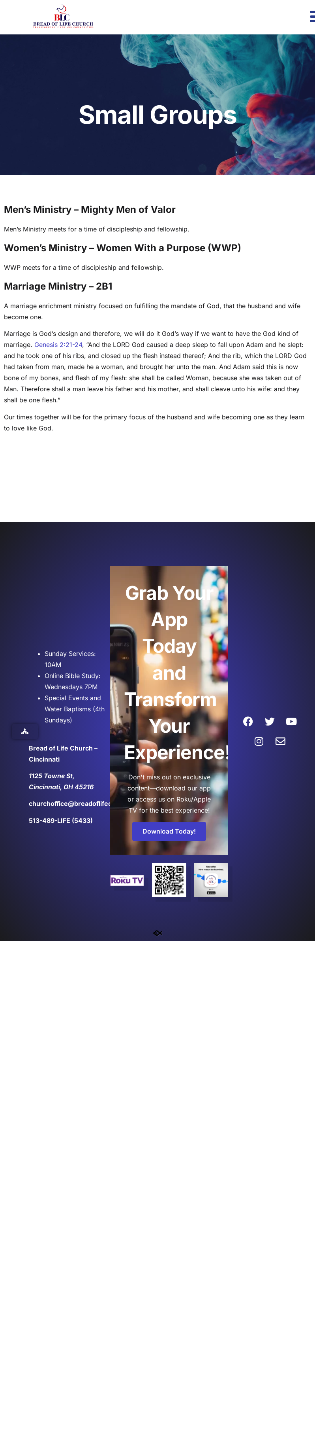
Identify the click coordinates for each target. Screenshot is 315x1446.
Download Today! (169, 831)
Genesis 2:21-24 (58, 345)
